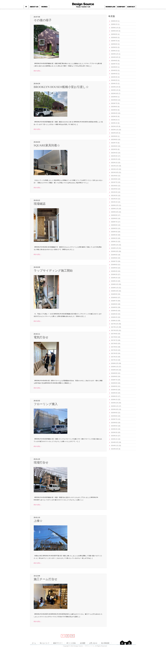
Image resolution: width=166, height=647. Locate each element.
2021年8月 (114, 179)
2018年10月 (114, 291)
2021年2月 (114, 199)
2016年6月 (114, 383)
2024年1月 (114, 83)
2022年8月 (114, 139)
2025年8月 (114, 37)
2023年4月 (114, 113)
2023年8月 (114, 100)
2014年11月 (114, 445)
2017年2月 (114, 357)
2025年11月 (114, 27)
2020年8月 (114, 218)
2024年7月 (114, 64)
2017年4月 (114, 350)
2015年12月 (114, 403)
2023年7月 (114, 103)
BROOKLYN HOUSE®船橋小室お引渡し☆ (61, 87)
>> (72, 636)
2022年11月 (114, 129)
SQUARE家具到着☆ (47, 145)
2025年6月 (114, 44)
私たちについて (44, 643)
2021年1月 (114, 202)
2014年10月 (114, 449)
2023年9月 (114, 97)
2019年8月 (114, 258)
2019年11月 (114, 248)
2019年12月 (114, 245)
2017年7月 (114, 340)
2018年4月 (114, 310)
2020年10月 (114, 212)
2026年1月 (114, 24)
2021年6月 (114, 185)
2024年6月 (114, 67)
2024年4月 (114, 73)
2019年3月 (114, 274)
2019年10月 (114, 251)
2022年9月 (114, 136)
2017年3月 (114, 353)
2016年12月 (114, 363)
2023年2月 (114, 120)
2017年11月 (114, 327)
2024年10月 (114, 57)
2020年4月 (114, 231)
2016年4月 (114, 389)
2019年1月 (114, 281)
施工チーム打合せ (45, 579)
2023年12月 (114, 87)
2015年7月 (114, 419)
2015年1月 (114, 439)
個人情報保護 (105, 643)
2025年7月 (114, 41)
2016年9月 (114, 373)
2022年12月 (114, 126)
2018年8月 (114, 297)
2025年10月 (114, 31)
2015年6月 (114, 422)
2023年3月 (114, 116)
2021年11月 (114, 169)
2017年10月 (114, 330)
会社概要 (82, 643)
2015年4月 (114, 429)
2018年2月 (114, 317)
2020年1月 (114, 241)
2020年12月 (114, 205)
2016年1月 (114, 399)
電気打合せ (41, 337)
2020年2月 (114, 238)
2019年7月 (114, 261)
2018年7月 (114, 301)
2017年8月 (114, 337)
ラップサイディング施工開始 (53, 270)
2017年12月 (114, 324)
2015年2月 (114, 435)
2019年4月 (114, 271)
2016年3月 (114, 393)
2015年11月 (114, 406)
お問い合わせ (93, 643)
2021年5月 (114, 189)
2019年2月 (114, 277)
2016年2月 (114, 396)
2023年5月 (114, 110)
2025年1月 (114, 51)
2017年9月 (114, 333)
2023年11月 (114, 90)
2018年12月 (114, 284)
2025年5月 (114, 47)
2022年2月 (114, 159)
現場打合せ (41, 462)
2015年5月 (114, 426)
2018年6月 (114, 304)
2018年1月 (114, 320)
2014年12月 (114, 442)
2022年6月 (114, 146)
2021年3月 (114, 195)
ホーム (34, 643)
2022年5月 (114, 149)
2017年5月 (114, 347)
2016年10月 (114, 370)
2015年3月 (114, 432)
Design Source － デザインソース (84, 646)
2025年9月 (114, 34)
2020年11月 (114, 208)
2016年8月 (114, 376)
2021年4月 (114, 192)
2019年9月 (114, 255)
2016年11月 (114, 366)
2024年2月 (114, 80)
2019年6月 (114, 264)
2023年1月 (114, 123)
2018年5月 (114, 307)
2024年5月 (114, 70)
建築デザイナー (58, 643)
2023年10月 (114, 93)
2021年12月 (114, 166)
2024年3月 (114, 77)
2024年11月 (114, 54)
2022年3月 (114, 156)
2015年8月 (114, 416)
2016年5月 (114, 386)
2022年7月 (114, 143)
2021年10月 (114, 172)
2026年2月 (114, 21)
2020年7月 (114, 222)
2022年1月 (114, 162)
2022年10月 (114, 133)
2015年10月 (114, 409)
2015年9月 (114, 412)
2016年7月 (114, 380)
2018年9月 (114, 294)
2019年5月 (114, 268)
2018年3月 (114, 314)
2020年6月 (114, 225)
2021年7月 (114, 182)
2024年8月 (114, 60)
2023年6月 (114, 106)
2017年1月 (114, 360)
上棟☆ (38, 520)
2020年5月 (114, 228)
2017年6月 (114, 343)
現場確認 (39, 203)
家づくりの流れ (71, 643)
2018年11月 (114, 287)
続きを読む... (38, 71)
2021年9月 (114, 175)
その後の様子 (43, 20)
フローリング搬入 (46, 404)
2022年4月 (114, 153)
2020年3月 (114, 235)
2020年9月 (114, 215)
